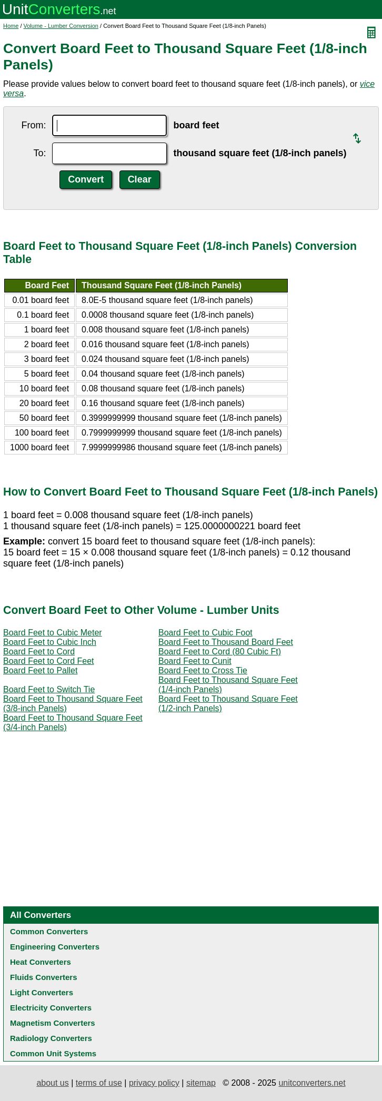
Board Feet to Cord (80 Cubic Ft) (219, 651)
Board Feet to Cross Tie (202, 670)
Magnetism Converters (52, 1022)
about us (52, 1082)
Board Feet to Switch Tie (49, 689)
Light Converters (41, 992)
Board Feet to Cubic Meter (52, 632)
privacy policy (154, 1082)
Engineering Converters (54, 946)
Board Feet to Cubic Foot (205, 632)
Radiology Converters (51, 1038)
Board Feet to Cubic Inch (49, 642)
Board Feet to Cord (39, 651)
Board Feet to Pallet (40, 670)
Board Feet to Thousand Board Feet (225, 642)
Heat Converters (40, 961)
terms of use (99, 1082)
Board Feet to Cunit (195, 660)
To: (39, 153)
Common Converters (49, 931)
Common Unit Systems (53, 1053)
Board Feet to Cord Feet (48, 660)
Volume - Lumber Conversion (61, 26)
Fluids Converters (43, 977)
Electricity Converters (51, 1007)
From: (33, 125)
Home (10, 26)
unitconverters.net (311, 1082)
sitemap (201, 1082)
